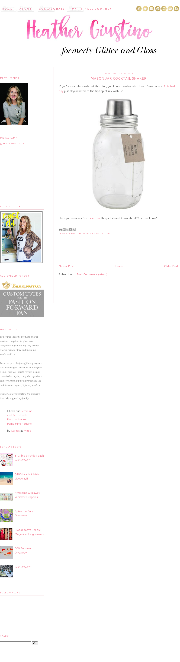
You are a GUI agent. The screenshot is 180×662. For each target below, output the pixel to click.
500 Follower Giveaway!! (23, 550)
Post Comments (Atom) (92, 274)
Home (119, 266)
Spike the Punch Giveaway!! (25, 513)
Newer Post (66, 266)
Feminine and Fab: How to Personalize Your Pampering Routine (19, 417)
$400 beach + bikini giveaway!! (27, 476)
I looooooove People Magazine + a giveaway (29, 532)
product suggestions (96, 233)
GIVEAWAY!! (23, 567)
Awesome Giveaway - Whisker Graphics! (28, 495)
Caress (15, 430)
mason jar (94, 218)
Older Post (171, 266)
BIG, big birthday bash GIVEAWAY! (29, 457)
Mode (27, 430)
